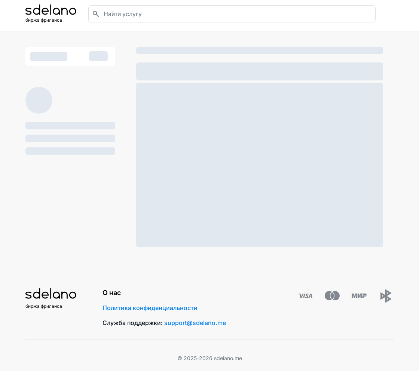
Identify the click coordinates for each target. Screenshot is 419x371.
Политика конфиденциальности (150, 308)
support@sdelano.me (195, 322)
